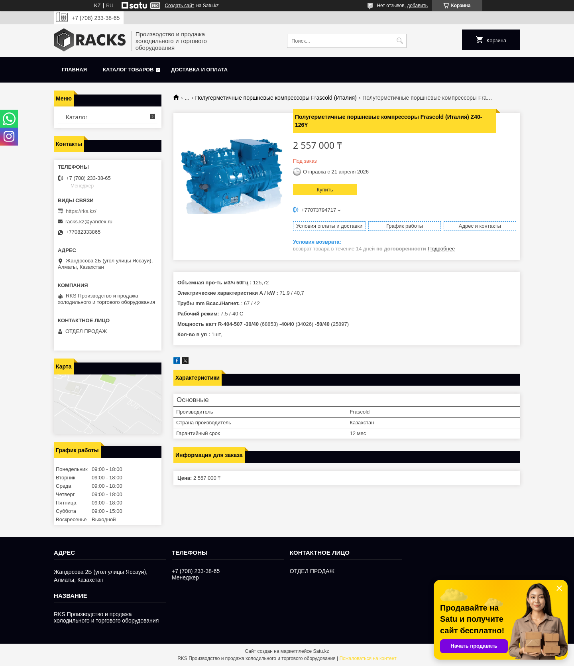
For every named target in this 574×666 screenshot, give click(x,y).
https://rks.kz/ (81, 211)
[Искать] (400, 41)
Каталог (77, 117)
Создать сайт (179, 5)
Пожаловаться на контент (367, 658)
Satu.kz (321, 651)
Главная (74, 70)
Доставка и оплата (199, 70)
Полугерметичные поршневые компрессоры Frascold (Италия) (276, 98)
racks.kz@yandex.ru (88, 222)
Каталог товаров (128, 70)
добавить (417, 5)
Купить (324, 190)
